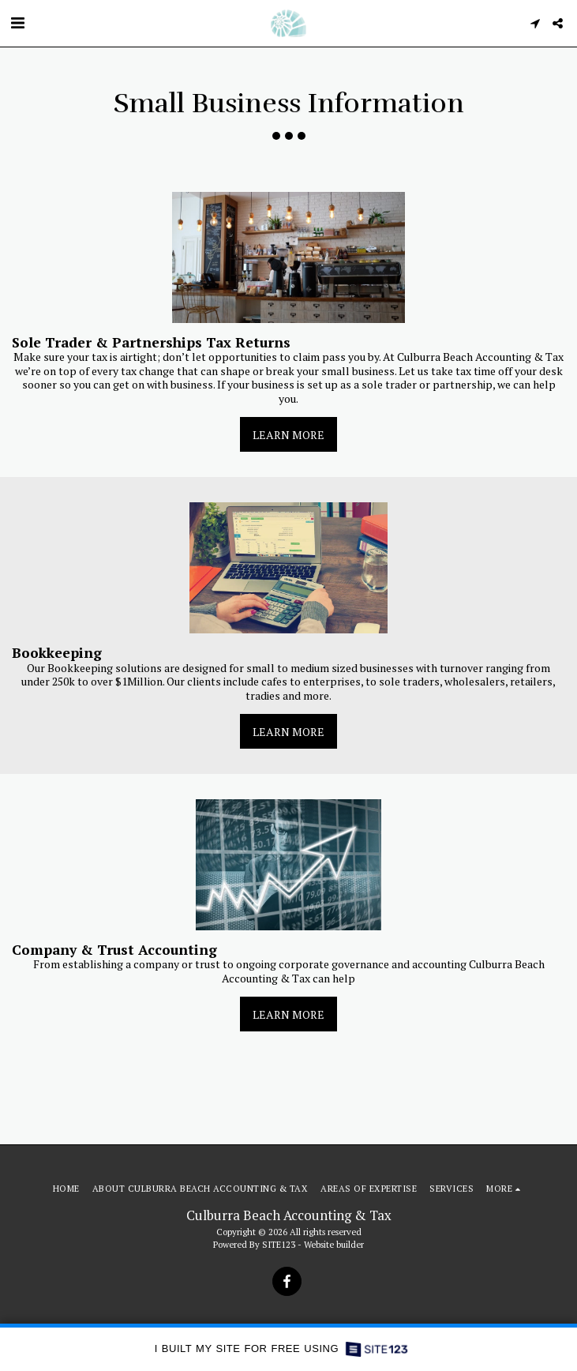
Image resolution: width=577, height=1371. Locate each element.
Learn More (288, 434)
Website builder (334, 1244)
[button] (17, 22)
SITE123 (278, 1244)
